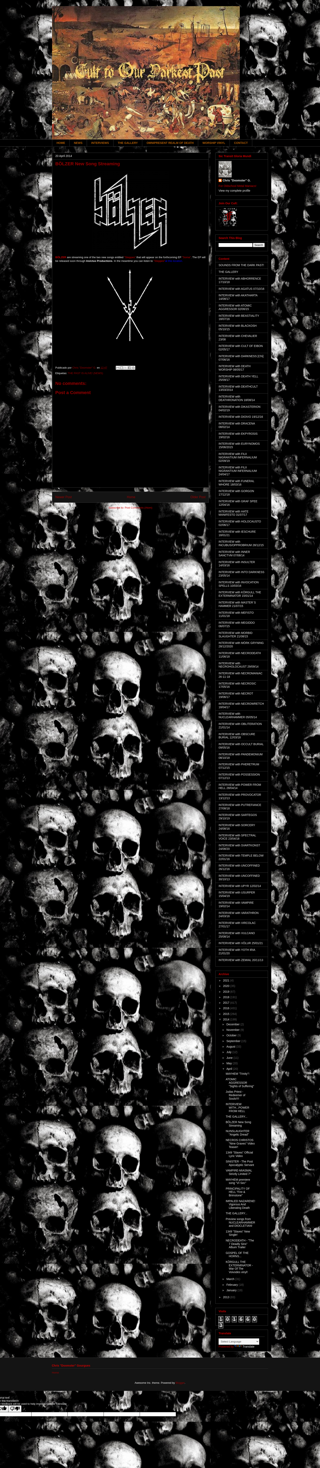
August (231, 1046)
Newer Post (63, 497)
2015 (226, 1014)
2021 (226, 980)
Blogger (180, 1382)
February (232, 1284)
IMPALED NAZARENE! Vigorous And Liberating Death (240, 1204)
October (231, 1035)
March (230, 1279)
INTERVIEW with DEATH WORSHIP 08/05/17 (235, 367)
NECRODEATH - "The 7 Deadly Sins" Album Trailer (240, 1244)
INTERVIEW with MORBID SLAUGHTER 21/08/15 (235, 634)
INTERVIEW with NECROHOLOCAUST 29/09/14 (239, 665)
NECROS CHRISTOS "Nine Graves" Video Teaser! (240, 1143)
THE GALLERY (128, 142)
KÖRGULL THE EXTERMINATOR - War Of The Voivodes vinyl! (239, 1267)
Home (131, 497)
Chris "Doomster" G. (237, 180)
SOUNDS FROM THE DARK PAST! (241, 265)
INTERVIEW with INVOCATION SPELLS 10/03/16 (239, 584)
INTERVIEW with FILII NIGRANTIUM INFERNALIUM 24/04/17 (238, 471)
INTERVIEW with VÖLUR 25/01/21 (241, 943)
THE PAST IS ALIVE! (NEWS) (85, 373)
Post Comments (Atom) (138, 507)
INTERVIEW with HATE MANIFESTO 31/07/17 (234, 513)
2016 (226, 1008)
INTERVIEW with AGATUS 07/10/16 (241, 288)
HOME (61, 142)
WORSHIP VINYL (213, 142)
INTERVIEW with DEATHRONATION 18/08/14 (237, 398)
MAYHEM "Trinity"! (237, 1073)
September (233, 1041)
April (229, 1068)
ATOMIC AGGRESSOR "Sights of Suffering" (240, 1083)
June (229, 1057)
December (233, 1024)
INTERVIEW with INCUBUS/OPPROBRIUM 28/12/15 (241, 543)
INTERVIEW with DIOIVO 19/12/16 (241, 416)
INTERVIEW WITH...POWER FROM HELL (237, 1107)
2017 (226, 1002)
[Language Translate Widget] (239, 1341)
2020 (226, 986)
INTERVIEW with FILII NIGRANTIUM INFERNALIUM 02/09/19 (238, 457)
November (233, 1029)
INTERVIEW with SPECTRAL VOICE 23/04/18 (237, 837)
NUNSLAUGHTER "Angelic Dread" (237, 1132)
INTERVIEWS (100, 142)
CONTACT (241, 142)
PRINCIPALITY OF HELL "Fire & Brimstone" (238, 1192)
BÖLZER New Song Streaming (238, 1123)
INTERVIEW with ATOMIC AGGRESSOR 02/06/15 (235, 307)
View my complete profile (234, 190)
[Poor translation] (14, 1408)
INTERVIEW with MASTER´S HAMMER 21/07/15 (237, 604)
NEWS (78, 142)
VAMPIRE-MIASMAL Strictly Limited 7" (239, 1172)
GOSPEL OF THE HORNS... (237, 1254)
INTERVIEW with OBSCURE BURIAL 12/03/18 (237, 735)
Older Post (198, 497)
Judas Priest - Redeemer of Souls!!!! (235, 1095)
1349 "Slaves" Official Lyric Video (239, 1154)
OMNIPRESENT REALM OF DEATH (170, 142)
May (229, 1063)
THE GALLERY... (236, 1116)
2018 (226, 997)
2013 (226, 1297)
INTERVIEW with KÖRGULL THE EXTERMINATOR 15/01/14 (240, 594)
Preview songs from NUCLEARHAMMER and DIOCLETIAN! (240, 1222)
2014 (226, 1019)
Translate (244, 1346)
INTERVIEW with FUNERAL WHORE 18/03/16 (236, 482)
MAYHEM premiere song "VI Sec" (238, 1181)
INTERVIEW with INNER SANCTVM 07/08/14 (234, 553)
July (229, 1052)
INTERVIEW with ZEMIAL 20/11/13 (241, 960)
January (231, 1290)
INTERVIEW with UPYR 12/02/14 (240, 886)
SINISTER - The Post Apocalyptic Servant (240, 1163)
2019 (226, 991)
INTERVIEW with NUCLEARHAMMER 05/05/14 (238, 715)
